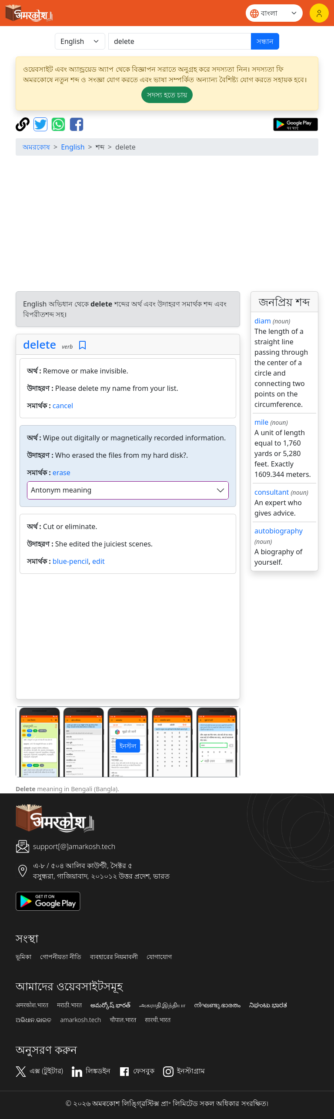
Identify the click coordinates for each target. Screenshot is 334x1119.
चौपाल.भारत (123, 1020)
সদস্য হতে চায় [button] (167, 95)
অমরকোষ (36, 147)
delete (39, 344)
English (72, 147)
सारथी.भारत (157, 1020)
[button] (33, 742)
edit (98, 561)
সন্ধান (265, 41)
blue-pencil (71, 561)
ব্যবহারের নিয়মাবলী (114, 957)
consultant (271, 492)
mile (261, 422)
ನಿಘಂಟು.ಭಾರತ (268, 1005)
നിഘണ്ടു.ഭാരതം (217, 1005)
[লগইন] (319, 13)
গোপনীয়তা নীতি (60, 957)
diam (262, 321)
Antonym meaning (61, 490)
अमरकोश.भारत (32, 1005)
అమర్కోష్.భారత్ (110, 1005)
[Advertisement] (167, 223)
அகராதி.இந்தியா (162, 1005)
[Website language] (274, 13)
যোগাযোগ (159, 957)
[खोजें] (179, 41)
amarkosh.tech (80, 1020)
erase (61, 472)
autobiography (278, 531)
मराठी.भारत (69, 1005)
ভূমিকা (23, 957)
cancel (63, 405)
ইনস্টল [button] (128, 746)
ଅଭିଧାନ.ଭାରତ (33, 1020)
